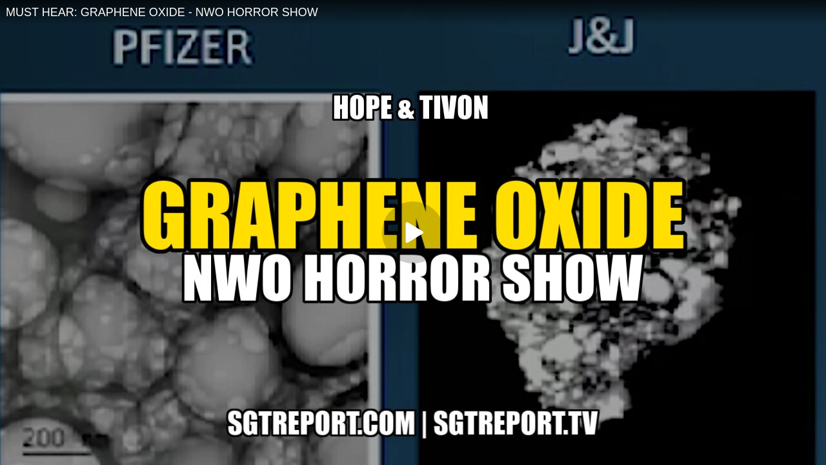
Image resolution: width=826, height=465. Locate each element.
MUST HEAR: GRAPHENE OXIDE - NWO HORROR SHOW (162, 12)
